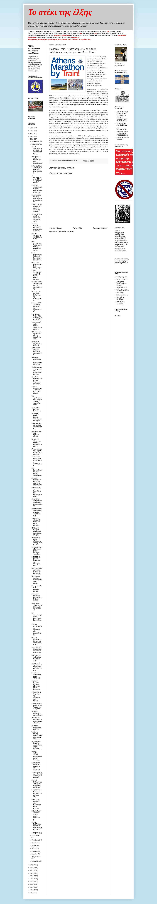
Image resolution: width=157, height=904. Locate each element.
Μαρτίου (35, 854)
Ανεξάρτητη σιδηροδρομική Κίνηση (121, 283)
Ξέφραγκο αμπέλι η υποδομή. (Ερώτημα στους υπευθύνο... (36, 685)
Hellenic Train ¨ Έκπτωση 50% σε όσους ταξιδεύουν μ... (36, 815)
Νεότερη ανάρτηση (56, 228)
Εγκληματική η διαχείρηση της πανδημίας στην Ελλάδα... (36, 696)
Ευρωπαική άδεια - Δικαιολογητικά (122, 112)
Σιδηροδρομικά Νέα (123, 290)
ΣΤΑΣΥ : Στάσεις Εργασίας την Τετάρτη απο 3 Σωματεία (37, 706)
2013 (32, 887)
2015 (32, 881)
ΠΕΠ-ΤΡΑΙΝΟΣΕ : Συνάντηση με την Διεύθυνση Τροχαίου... (37, 551)
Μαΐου (34, 848)
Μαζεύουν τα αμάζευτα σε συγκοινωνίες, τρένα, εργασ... (37, 579)
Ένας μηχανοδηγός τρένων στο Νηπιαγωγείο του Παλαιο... (37, 256)
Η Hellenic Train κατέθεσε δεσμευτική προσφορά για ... (37, 217)
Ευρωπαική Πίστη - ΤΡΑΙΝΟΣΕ (123, 138)
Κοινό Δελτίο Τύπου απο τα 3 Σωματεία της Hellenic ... (37, 607)
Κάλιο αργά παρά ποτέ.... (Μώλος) (37, 343)
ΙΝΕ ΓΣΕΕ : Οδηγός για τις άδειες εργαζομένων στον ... (37, 443)
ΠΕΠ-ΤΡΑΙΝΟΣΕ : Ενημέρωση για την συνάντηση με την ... (37, 285)
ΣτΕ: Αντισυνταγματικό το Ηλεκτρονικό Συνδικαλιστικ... (37, 617)
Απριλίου (35, 851)
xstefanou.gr (120, 301)
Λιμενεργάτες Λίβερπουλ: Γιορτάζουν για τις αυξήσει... (36, 522)
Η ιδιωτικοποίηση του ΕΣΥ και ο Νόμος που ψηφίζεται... (37, 179)
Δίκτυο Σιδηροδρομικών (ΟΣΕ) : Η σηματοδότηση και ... (37, 150)
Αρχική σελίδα (77, 228)
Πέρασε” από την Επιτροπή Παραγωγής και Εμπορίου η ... (37, 666)
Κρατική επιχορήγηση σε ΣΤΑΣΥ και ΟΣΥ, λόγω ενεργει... (37, 390)
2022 (32, 139)
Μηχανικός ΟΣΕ (122, 287)
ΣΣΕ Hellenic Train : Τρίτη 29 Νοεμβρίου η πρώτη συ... (37, 317)
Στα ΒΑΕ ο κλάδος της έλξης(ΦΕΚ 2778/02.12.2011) (122, 133)
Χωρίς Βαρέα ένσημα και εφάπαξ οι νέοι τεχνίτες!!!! (36, 766)
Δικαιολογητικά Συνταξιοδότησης (122, 124)
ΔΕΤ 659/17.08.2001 (121, 128)
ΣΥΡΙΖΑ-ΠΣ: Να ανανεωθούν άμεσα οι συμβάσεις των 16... (37, 208)
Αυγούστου (35, 840)
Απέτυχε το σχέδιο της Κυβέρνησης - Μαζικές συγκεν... (37, 597)
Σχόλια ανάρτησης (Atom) (66, 231)
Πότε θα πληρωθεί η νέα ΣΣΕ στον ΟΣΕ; (37, 236)
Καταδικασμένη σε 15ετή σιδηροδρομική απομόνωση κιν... (37, 198)
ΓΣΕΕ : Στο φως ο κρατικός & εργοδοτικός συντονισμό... (37, 650)
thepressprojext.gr (122, 295)
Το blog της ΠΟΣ (122, 277)
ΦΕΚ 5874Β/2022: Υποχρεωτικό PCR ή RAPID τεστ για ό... (37, 246)
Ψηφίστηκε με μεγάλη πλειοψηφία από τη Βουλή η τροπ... (37, 541)
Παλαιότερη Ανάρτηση (100, 228)
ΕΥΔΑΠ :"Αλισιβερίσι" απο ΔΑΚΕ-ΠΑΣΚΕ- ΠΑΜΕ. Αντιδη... (37, 275)
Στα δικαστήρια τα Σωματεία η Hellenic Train (36, 657)
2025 (32, 130)
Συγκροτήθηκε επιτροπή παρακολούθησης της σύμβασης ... (37, 745)
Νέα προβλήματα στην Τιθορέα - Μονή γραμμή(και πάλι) (37, 400)
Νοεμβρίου (35, 144)
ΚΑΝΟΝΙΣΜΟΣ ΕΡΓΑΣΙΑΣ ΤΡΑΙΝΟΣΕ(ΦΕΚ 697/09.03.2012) (122, 118)
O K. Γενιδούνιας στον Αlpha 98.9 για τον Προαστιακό (37, 571)
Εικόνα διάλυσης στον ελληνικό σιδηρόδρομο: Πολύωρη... (37, 775)
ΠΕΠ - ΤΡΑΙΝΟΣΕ (122, 279)
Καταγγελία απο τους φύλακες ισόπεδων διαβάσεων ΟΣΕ (37, 512)
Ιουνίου (34, 845)
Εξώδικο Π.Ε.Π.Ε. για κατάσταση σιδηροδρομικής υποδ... (37, 826)
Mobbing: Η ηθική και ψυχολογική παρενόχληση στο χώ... (37, 531)
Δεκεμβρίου (36, 141)
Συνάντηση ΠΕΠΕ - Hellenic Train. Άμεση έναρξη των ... (37, 417)
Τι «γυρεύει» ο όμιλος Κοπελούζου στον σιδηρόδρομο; (37, 160)
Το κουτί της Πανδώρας (120, 298)
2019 (32, 870)
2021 (32, 865)
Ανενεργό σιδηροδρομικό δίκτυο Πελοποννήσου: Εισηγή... (37, 189)
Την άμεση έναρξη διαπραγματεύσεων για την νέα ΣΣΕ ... (37, 735)
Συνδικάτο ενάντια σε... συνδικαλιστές (37, 713)
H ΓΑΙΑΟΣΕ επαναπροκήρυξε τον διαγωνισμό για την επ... (37, 380)
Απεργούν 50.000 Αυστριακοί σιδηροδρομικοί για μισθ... (37, 227)
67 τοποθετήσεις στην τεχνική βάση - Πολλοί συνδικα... (37, 451)
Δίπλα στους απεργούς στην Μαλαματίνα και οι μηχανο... (36, 804)
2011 (32, 893)
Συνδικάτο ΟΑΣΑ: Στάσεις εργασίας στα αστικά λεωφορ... (37, 756)
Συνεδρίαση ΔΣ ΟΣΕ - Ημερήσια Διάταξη (36, 434)
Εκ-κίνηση (120, 304)
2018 (32, 873)
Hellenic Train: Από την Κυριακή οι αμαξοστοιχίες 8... (37, 351)
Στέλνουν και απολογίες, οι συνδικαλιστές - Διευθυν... (37, 720)
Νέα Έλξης (120, 292)
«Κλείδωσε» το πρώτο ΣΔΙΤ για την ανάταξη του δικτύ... (36, 335)
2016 (32, 879)
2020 (32, 867)
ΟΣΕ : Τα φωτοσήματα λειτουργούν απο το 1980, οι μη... (37, 641)
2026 (32, 128)
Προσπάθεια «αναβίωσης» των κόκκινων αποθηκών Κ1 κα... (37, 502)
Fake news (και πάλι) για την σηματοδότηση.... (37, 426)
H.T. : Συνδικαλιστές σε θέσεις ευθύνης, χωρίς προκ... (37, 472)
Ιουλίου (34, 843)
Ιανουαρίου (35, 861)
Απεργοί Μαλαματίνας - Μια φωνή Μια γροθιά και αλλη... (37, 783)
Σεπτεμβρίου (36, 835)
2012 (32, 890)
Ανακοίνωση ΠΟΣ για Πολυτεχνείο (36, 409)
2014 (32, 884)
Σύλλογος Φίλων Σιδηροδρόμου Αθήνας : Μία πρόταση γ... (37, 169)
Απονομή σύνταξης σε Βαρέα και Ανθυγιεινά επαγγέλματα (37, 481)
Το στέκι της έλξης (60, 12)
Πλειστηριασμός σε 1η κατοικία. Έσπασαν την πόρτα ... (37, 325)
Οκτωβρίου (35, 833)
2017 (32, 876)
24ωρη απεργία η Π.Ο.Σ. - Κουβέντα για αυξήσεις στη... (37, 793)
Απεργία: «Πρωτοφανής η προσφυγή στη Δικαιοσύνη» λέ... (37, 630)
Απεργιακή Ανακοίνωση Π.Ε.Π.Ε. (36, 727)
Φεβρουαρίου (36, 857)
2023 (32, 136)
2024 (32, 133)
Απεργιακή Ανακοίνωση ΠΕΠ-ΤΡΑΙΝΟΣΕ (36, 675)
